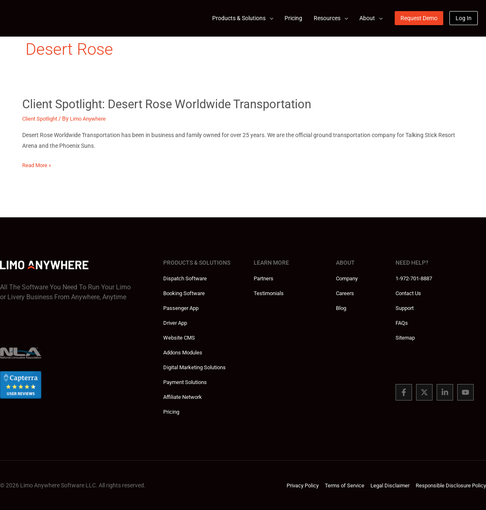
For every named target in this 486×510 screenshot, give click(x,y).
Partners (265, 278)
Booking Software (186, 293)
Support (406, 308)
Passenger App (182, 308)
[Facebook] (404, 392)
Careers (346, 293)
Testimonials (270, 293)
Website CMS (180, 337)
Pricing (172, 411)
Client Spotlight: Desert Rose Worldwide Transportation (172, 104)
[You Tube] (465, 392)
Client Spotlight (41, 118)
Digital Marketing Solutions (197, 367)
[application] (269, 18)
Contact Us (410, 293)
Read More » (38, 165)
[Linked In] (445, 392)
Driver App (176, 322)
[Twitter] (424, 392)
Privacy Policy (292, 485)
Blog (341, 308)
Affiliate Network (184, 397)
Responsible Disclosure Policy (448, 485)
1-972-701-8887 (416, 278)
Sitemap (406, 337)
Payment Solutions (187, 382)
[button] (419, 18)
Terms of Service (336, 485)
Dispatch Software (187, 278)
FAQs (402, 322)
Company (348, 278)
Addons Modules (184, 352)
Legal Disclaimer (384, 485)
